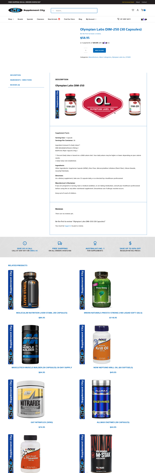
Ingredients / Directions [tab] (21, 80)
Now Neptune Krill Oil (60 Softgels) (113, 367)
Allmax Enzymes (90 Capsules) (113, 422)
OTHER (128, 57)
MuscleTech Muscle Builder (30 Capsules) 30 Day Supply (42, 367)
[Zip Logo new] (144, 19)
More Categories (105, 57)
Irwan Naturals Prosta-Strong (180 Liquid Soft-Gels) (113, 313)
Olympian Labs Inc (118, 57)
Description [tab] (15, 75)
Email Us (34, 251)
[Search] (53, 10)
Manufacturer (94, 57)
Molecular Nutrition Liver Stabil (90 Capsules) (41, 313)
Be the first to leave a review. (90, 34)
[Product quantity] (85, 50)
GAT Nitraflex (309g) (42, 422)
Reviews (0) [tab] (15, 85)
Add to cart (99, 50)
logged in (68, 226)
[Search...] (74, 10)
